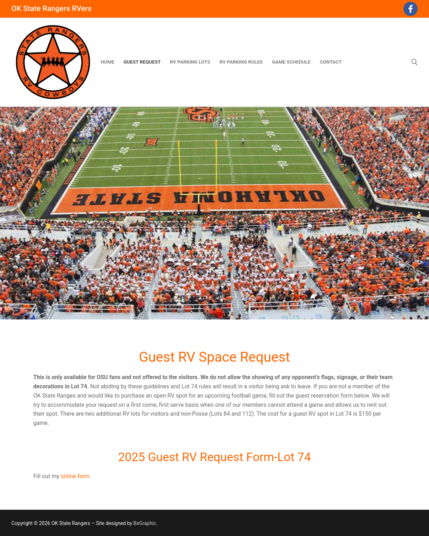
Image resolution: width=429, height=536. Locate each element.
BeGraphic (144, 523)
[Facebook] (410, 9)
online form (75, 476)
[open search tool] (414, 62)
